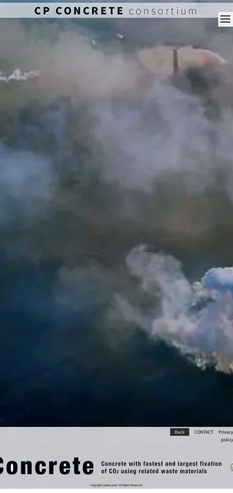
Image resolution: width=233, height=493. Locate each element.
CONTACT (203, 424)
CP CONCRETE (79, 13)
